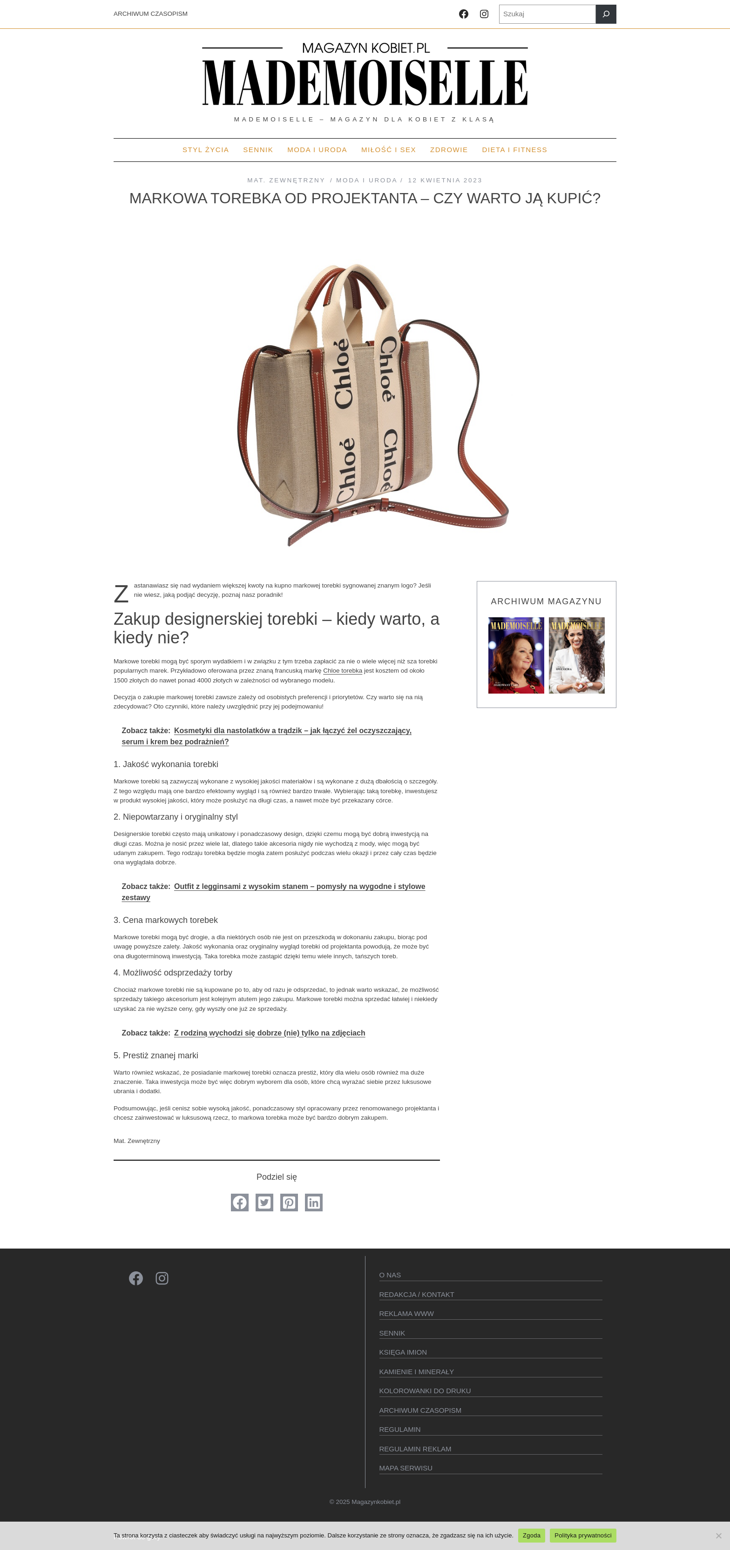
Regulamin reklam (415, 1449)
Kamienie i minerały (416, 1372)
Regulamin (400, 1429)
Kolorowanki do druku (425, 1391)
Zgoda (532, 1535)
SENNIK (392, 1333)
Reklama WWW (406, 1313)
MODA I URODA (366, 180)
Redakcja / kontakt (416, 1294)
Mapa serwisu (406, 1468)
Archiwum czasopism (420, 1410)
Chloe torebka (342, 670)
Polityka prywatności (583, 1535)
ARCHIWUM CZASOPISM (151, 13)
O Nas (390, 1275)
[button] (240, 1202)
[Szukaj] (606, 14)
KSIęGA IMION (403, 1352)
